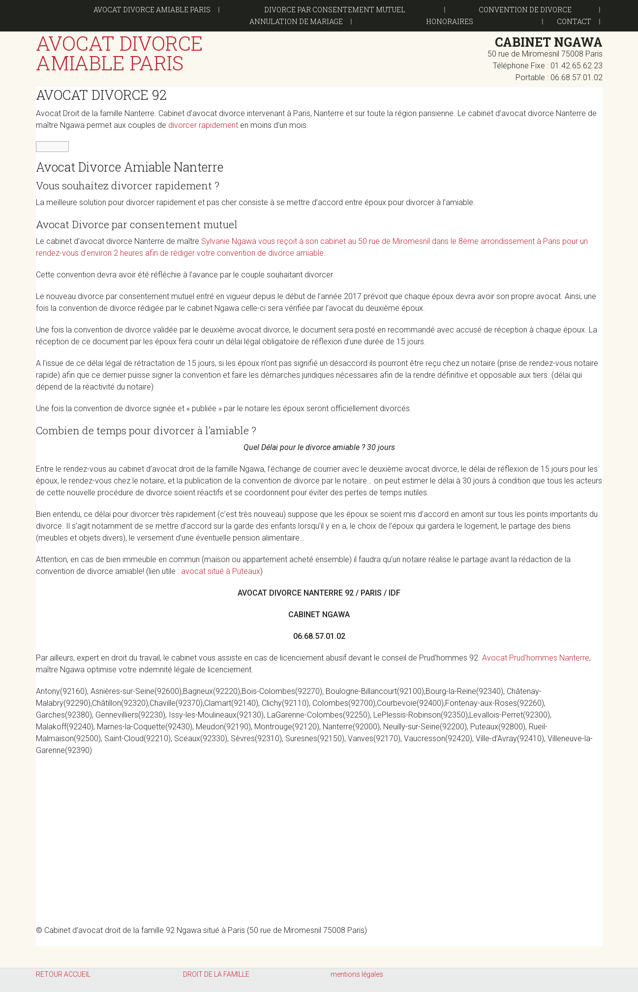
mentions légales (357, 974)
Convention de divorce (525, 9)
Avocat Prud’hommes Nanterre (535, 657)
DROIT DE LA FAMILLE (216, 974)
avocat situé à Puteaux (220, 571)
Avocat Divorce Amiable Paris (152, 9)
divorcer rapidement (203, 125)
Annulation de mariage (296, 21)
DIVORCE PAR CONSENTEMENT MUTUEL (334, 9)
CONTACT (574, 21)
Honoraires (449, 21)
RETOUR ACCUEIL (63, 974)
